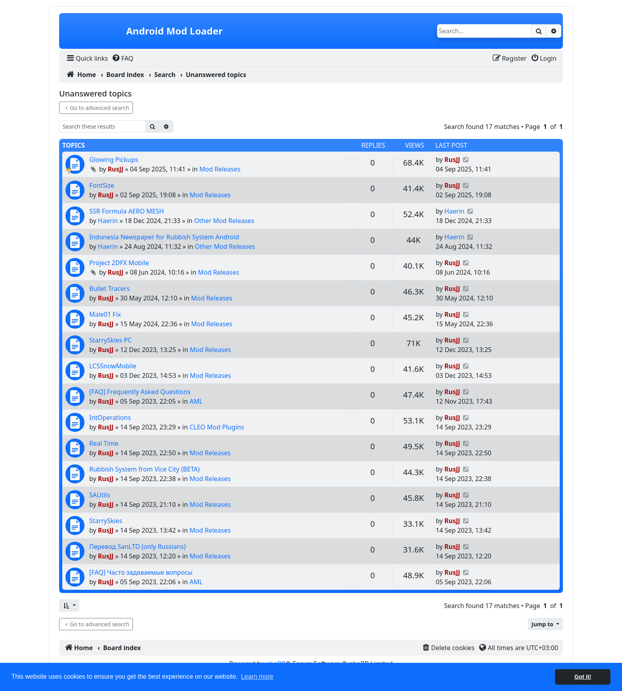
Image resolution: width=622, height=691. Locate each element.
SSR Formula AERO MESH (126, 211)
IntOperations (110, 417)
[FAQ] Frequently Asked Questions (139, 391)
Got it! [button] (582, 677)
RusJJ (116, 169)
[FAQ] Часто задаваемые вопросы (141, 572)
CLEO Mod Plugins (217, 427)
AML (196, 401)
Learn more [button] (257, 676)
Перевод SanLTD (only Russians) (137, 546)
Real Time (103, 443)
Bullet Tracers (109, 288)
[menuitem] (86, 58)
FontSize (101, 185)
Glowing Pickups (113, 159)
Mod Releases (219, 169)
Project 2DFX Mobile (119, 262)
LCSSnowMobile (112, 366)
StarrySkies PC (110, 340)
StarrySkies (105, 520)
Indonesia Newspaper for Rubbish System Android (164, 237)
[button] (69, 605)
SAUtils (99, 495)
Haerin (108, 220)
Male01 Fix (105, 314)
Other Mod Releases (224, 220)
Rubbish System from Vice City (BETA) (144, 469)
